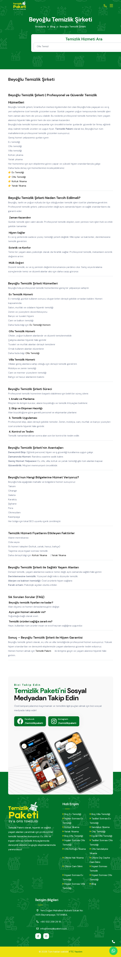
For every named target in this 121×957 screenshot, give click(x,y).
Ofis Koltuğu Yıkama (74, 848)
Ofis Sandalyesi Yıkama (99, 851)
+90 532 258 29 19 (48, 921)
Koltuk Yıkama (21, 181)
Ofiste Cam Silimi (72, 866)
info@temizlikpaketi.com (51, 928)
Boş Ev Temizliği (71, 814)
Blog (52, 26)
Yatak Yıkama (20, 185)
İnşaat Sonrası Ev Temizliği (72, 820)
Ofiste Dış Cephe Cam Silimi (100, 860)
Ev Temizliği (19, 172)
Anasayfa (40, 26)
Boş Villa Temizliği (100, 814)
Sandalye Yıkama (100, 827)
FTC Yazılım (75, 951)
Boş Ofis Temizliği (72, 835)
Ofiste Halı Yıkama (73, 857)
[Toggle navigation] (111, 6)
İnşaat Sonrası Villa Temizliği (73, 886)
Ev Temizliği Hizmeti (41, 325)
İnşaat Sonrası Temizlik (98, 868)
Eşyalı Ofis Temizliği (101, 835)
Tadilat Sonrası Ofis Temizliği (101, 842)
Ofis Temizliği (20, 177)
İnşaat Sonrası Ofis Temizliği (73, 842)
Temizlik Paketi (44, 651)
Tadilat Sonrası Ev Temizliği (100, 820)
